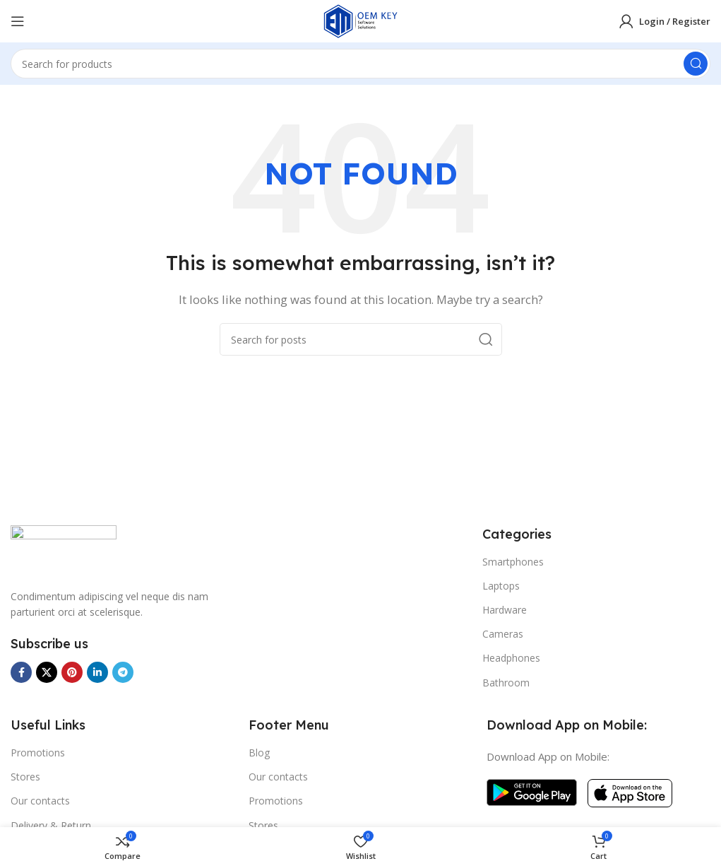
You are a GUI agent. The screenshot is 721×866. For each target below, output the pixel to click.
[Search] (360, 63)
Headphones (511, 658)
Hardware (504, 609)
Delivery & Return (51, 825)
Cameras (502, 633)
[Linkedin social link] (97, 672)
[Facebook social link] (21, 672)
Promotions (38, 752)
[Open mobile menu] (18, 21)
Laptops (501, 585)
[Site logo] (361, 20)
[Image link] (64, 549)
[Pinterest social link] (72, 672)
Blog (259, 752)
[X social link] (46, 672)
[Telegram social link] (122, 672)
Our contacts (40, 800)
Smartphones (513, 561)
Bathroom (506, 682)
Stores (25, 776)
